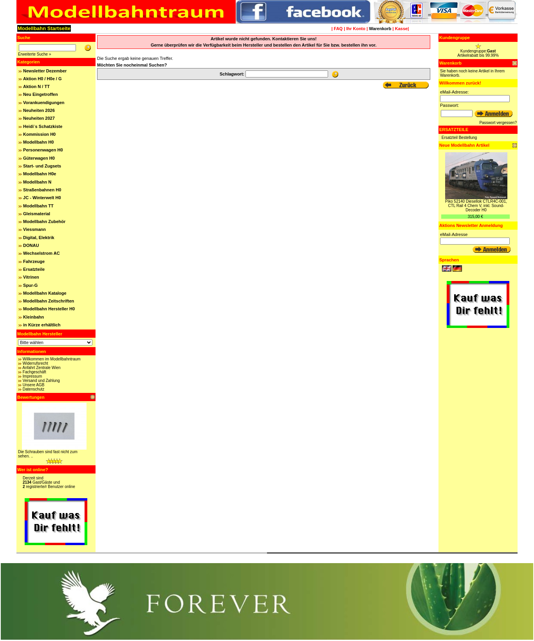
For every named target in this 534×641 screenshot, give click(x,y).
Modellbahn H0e (39, 173)
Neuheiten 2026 (39, 110)
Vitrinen (31, 277)
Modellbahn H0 (38, 142)
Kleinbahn (33, 317)
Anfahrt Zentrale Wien (41, 368)
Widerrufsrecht (35, 363)
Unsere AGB (34, 385)
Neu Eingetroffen (40, 94)
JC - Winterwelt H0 (42, 197)
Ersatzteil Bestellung (459, 137)
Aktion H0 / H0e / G (42, 78)
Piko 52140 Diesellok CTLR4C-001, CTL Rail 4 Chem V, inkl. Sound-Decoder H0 (476, 205)
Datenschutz (34, 389)
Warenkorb (380, 28)
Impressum (32, 376)
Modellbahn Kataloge (45, 293)
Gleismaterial (36, 213)
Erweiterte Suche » (34, 54)
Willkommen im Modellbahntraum (52, 359)
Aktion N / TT (36, 86)
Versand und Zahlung (41, 380)
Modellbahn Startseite (44, 28)
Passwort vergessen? (498, 123)
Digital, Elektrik (38, 237)
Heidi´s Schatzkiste (42, 126)
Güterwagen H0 (39, 158)
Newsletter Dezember (45, 70)
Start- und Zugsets (42, 166)
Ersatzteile (34, 269)
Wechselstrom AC (41, 253)
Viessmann (34, 229)
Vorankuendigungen (44, 102)
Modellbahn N (37, 182)
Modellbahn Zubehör (44, 221)
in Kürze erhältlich (41, 324)
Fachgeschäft (34, 372)
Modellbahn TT (38, 205)
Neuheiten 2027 (39, 118)
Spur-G (30, 285)
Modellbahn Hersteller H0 (49, 308)
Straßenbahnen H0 (42, 189)
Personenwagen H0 (43, 150)
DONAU (31, 245)
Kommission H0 (39, 134)
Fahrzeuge (34, 261)
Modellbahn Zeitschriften (48, 301)
